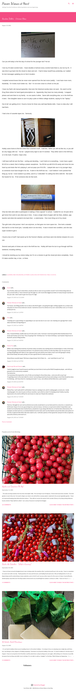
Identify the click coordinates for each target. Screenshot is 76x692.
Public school (51, 274)
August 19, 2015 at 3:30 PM (15, 325)
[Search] (69, 3)
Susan (8, 287)
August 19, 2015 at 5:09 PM (15, 340)
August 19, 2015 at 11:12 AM (15, 297)
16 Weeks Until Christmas (12, 642)
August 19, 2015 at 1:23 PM (15, 312)
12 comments (6, 504)
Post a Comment (7, 422)
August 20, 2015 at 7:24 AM (15, 396)
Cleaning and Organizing (15, 274)
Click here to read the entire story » (61, 504)
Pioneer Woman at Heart (15, 3)
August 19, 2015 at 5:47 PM (15, 361)
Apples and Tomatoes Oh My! (13, 486)
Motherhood (41, 274)
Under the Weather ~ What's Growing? (16, 564)
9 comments (6, 660)
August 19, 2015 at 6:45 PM (15, 382)
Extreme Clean (29, 274)
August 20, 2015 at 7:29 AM (15, 417)
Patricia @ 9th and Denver (14, 366)
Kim (8, 317)
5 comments (6, 582)
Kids (35, 274)
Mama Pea (10, 345)
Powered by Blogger (38, 685)
